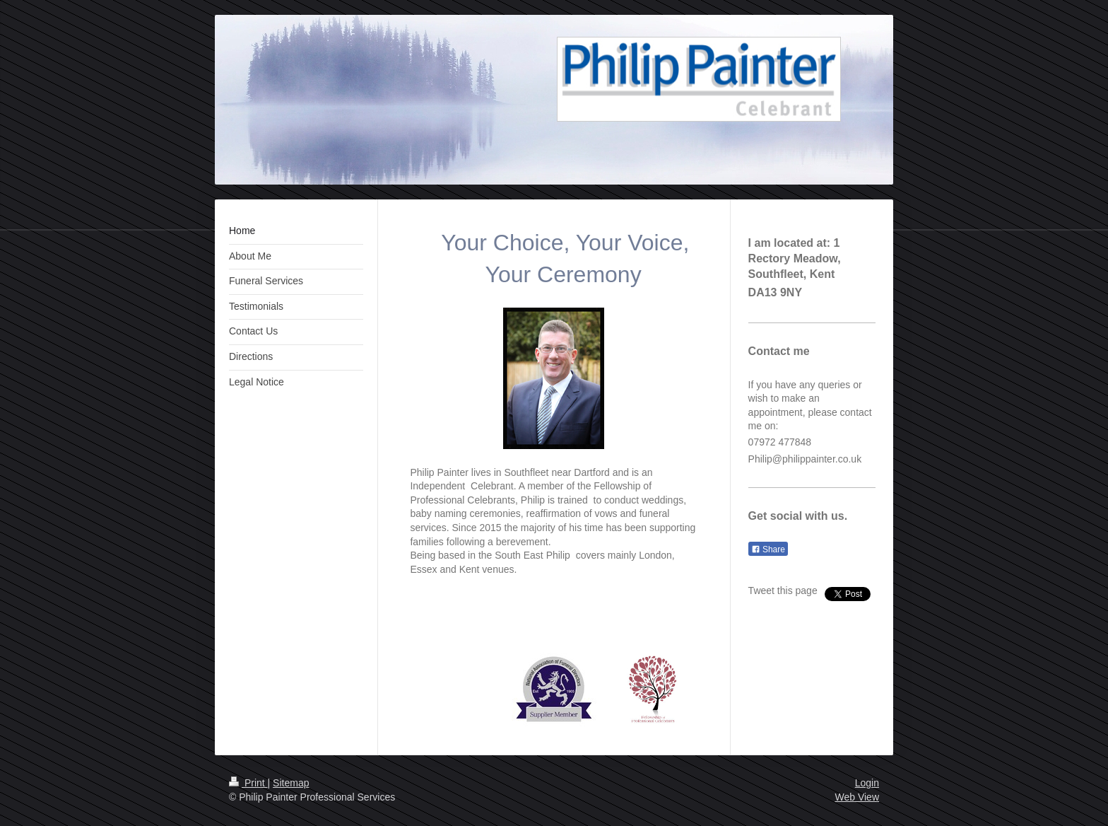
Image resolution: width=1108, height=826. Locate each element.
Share (768, 549)
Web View (857, 797)
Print (248, 783)
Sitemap (291, 783)
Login (867, 783)
